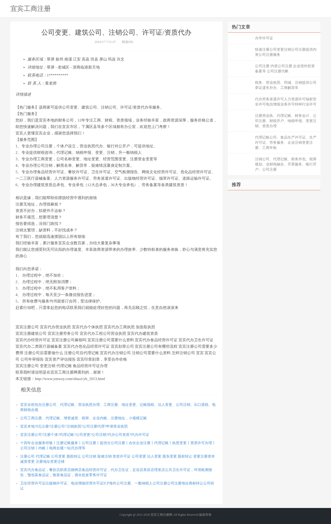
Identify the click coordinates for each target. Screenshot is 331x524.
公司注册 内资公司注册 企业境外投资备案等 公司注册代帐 (285, 68)
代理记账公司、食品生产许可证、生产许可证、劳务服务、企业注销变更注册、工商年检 (286, 142)
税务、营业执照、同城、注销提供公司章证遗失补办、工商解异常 (286, 85)
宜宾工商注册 (30, 8)
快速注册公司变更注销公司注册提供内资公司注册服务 (286, 52)
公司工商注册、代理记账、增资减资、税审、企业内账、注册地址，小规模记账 (83, 418)
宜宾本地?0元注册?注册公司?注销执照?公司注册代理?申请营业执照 (74, 426)
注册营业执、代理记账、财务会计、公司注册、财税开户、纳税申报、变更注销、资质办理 (286, 121)
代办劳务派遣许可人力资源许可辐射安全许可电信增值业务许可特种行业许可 (286, 101)
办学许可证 (264, 38)
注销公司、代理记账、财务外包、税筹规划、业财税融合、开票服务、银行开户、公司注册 (286, 164)
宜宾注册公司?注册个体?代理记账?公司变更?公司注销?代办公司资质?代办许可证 (84, 435)
